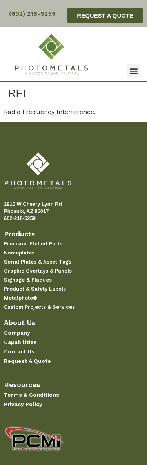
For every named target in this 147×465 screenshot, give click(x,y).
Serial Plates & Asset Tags (37, 262)
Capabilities (20, 342)
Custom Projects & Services (39, 307)
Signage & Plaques (28, 280)
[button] (133, 70)
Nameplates (19, 253)
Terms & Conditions (31, 395)
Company (17, 333)
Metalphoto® (20, 298)
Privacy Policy (23, 404)
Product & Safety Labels (35, 289)
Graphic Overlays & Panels (38, 271)
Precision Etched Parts (33, 244)
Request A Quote (27, 361)
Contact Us (19, 351)
